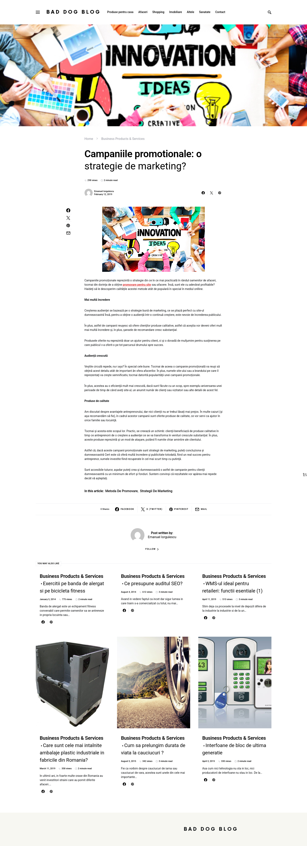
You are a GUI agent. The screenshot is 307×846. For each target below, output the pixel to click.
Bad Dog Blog (73, 12)
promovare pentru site (137, 284)
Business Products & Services (122, 139)
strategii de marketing (156, 491)
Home (89, 139)
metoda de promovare (121, 491)
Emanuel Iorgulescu (104, 191)
